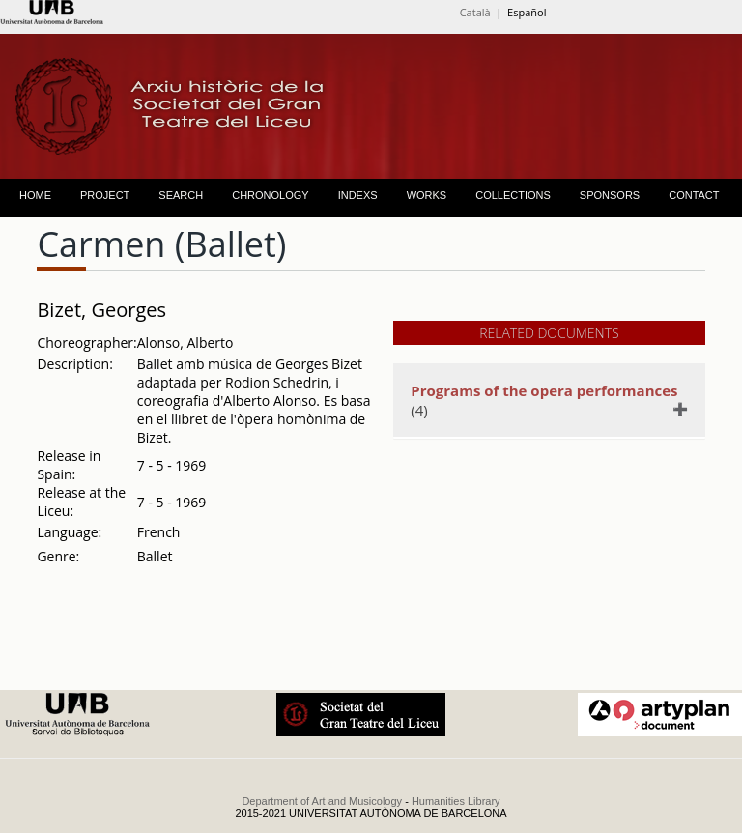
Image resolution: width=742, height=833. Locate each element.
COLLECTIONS (513, 195)
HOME (35, 195)
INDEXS (358, 195)
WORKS (427, 195)
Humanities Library (456, 801)
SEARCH (180, 195)
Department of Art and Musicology (322, 801)
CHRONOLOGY (270, 195)
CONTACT (694, 195)
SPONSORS (610, 195)
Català (475, 12)
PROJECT (104, 195)
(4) (546, 400)
